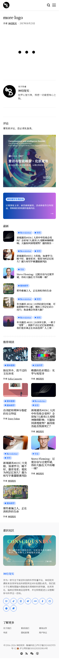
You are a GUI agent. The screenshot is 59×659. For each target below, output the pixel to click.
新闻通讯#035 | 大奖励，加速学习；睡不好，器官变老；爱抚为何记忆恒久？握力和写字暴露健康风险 (35, 258)
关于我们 (7, 628)
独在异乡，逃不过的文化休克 (15, 371)
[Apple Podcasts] (37, 653)
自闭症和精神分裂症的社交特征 (15, 411)
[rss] (26, 653)
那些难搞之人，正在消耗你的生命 (34, 290)
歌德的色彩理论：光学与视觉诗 (43, 371)
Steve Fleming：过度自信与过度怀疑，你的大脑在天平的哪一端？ (35, 276)
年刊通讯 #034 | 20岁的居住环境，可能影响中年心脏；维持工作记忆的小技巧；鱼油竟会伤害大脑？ (36, 307)
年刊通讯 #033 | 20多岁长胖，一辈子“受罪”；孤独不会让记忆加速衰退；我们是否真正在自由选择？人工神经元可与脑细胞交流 (36, 325)
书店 (5, 632)
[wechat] (31, 653)
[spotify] (21, 653)
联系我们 (25, 628)
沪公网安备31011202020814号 (32, 648)
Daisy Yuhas (14, 418)
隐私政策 (25, 632)
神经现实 (12, 23)
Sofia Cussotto (15, 379)
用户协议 (43, 632)
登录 (29, 128)
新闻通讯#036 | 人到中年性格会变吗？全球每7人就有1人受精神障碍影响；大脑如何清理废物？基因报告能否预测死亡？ (35, 240)
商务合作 (43, 628)
